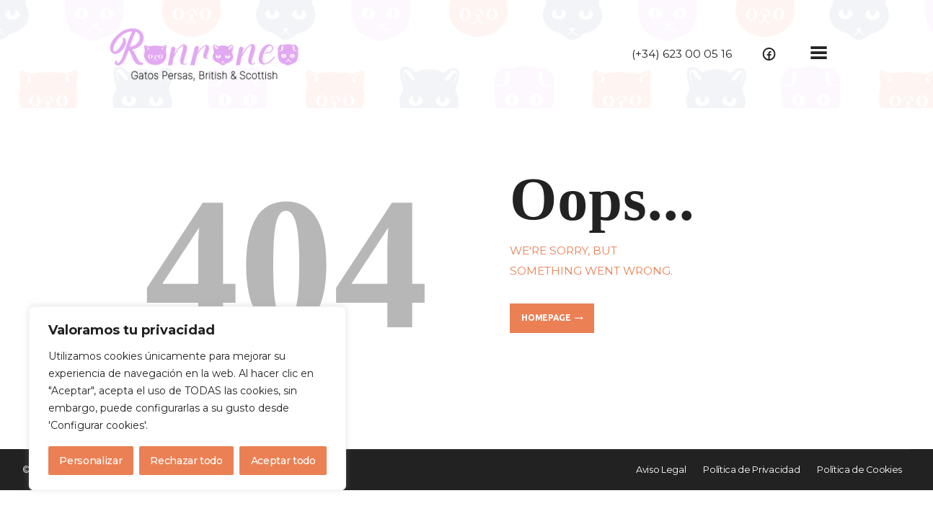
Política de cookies (198, 426)
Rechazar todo (186, 460)
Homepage (546, 317)
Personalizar (90, 460)
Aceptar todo (283, 460)
